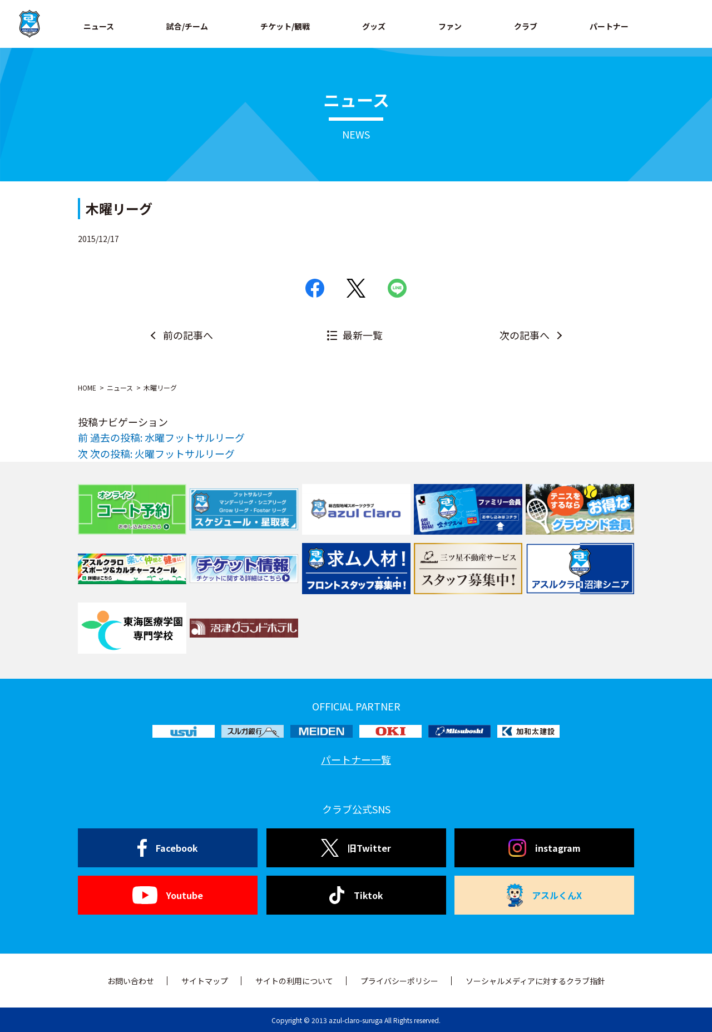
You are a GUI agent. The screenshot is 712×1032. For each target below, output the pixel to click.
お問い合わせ (130, 980)
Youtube (167, 895)
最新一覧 (363, 335)
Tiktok (356, 895)
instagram (544, 848)
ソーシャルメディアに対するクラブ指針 (535, 980)
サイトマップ (204, 980)
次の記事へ (525, 335)
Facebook (167, 848)
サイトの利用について (294, 980)
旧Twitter (355, 848)
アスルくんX (544, 895)
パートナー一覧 (356, 759)
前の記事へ (188, 335)
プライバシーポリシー (399, 980)
